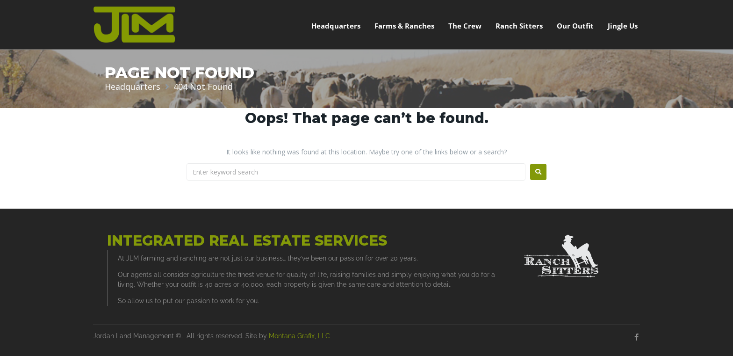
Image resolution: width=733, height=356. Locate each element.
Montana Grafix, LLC (299, 336)
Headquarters (132, 86)
